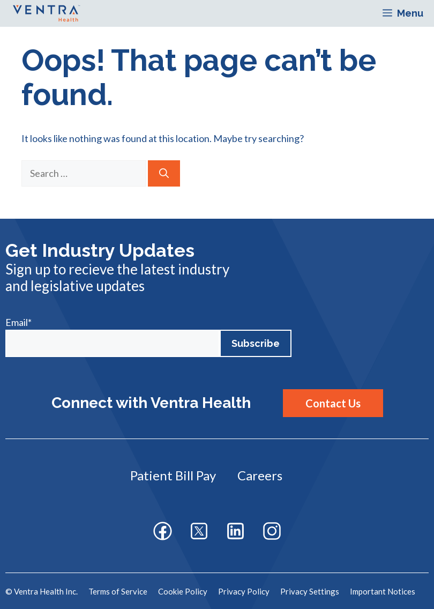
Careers (259, 475)
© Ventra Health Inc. (41, 591)
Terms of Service (117, 591)
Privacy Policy (244, 591)
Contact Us (333, 403)
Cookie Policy (182, 591)
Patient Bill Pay (173, 475)
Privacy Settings (309, 591)
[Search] (164, 173)
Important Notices (382, 591)
